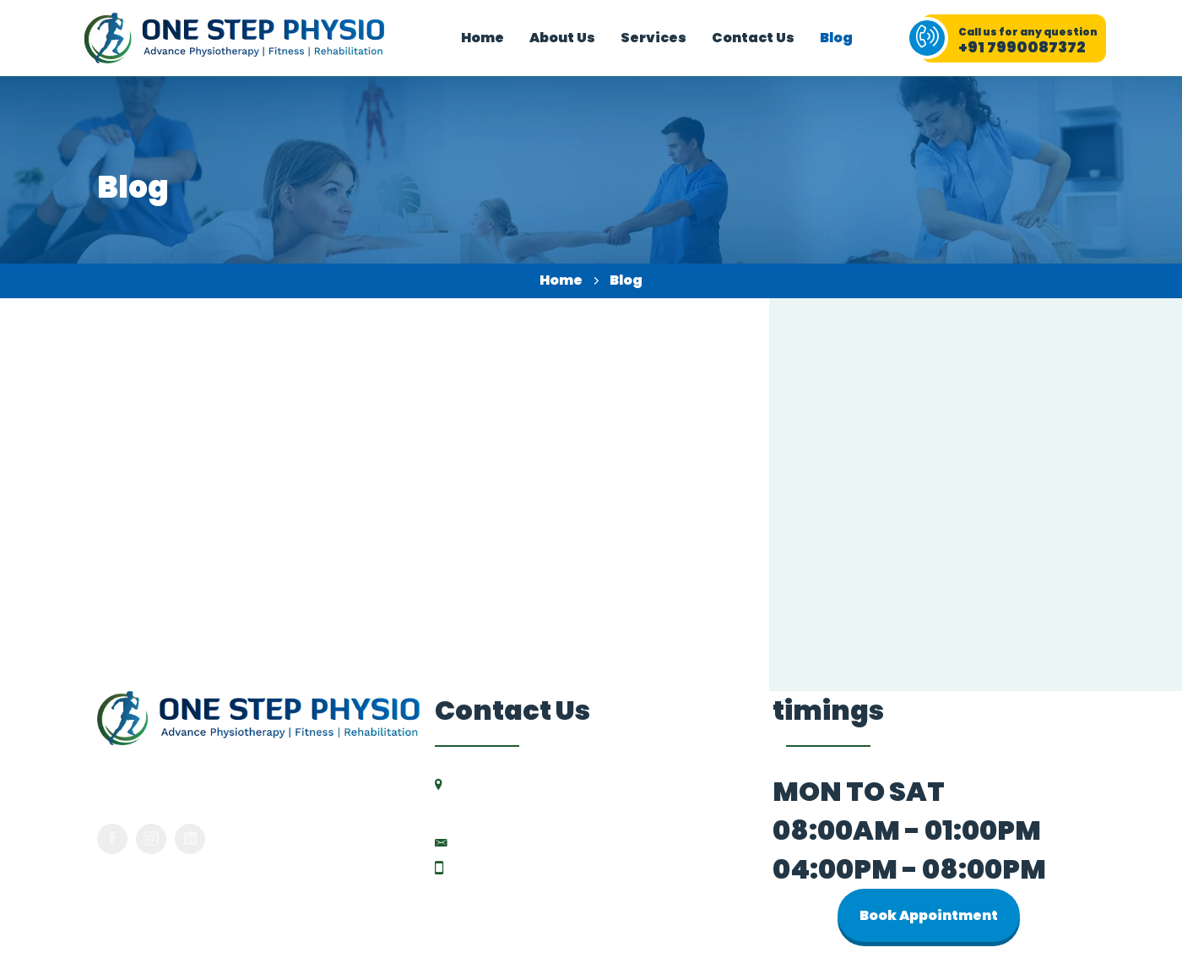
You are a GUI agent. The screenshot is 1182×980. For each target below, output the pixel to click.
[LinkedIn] (190, 836)
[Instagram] (151, 836)
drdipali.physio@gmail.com (553, 839)
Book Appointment (928, 913)
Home (561, 280)
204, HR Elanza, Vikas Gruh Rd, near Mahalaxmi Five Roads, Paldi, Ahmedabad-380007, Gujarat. (600, 797)
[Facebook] (112, 836)
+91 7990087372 (511, 865)
